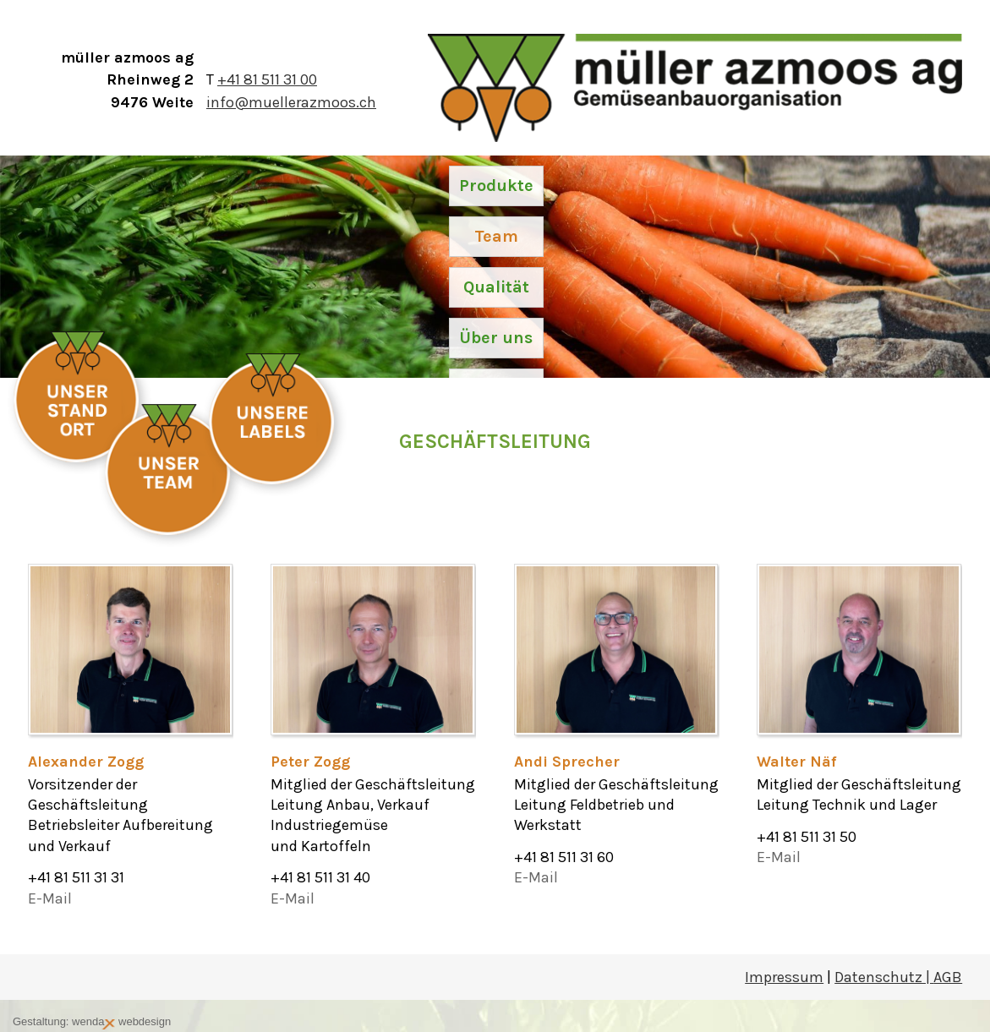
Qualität (496, 287)
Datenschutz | (883, 977)
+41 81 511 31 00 (267, 79)
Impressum (784, 977)
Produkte (496, 185)
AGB (947, 977)
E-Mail (50, 898)
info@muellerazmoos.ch (291, 102)
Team (496, 236)
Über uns (496, 337)
